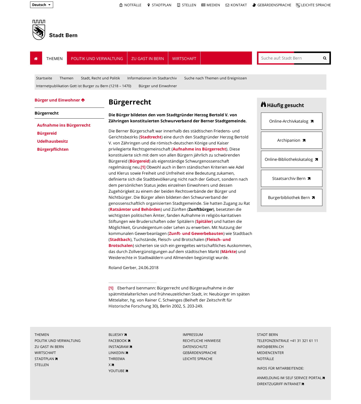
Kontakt (239, 5)
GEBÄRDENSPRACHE (200, 352)
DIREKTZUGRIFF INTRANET (279, 383)
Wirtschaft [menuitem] (184, 58)
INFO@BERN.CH (270, 346)
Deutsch (39, 4)
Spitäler (204, 221)
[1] (143, 167)
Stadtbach (120, 239)
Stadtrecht (150, 137)
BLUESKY (116, 334)
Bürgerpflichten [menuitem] (53, 149)
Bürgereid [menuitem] (47, 133)
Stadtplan (161, 5)
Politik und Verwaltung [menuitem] (97, 58)
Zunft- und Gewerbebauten (196, 233)
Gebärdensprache (274, 5)
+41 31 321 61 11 (304, 340)
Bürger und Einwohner (158, 85)
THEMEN (42, 334)
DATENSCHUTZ (195, 346)
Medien (213, 5)
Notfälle (132, 5)
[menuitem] (69, 100)
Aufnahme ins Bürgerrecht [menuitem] (64, 125)
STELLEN (42, 364)
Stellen (189, 5)
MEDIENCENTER (270, 352)
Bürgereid (139, 161)
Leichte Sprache (316, 5)
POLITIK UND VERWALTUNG (57, 340)
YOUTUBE (117, 370)
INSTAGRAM (119, 346)
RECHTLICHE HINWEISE (202, 340)
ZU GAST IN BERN (49, 346)
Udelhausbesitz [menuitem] (52, 141)
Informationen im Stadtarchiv (152, 78)
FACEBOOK (118, 340)
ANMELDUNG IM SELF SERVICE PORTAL (289, 377)
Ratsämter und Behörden (135, 209)
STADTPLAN (44, 358)
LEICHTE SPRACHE (198, 358)
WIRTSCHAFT (45, 352)
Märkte (228, 251)
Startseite (44, 78)
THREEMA (117, 358)
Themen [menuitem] (54, 58)
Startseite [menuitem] (36, 58)
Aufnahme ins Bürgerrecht (199, 149)
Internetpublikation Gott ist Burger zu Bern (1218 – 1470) (83, 85)
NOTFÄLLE (265, 358)
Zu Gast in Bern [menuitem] (147, 58)
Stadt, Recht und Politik (100, 78)
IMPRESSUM (193, 334)
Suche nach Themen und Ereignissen (215, 78)
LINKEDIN (117, 352)
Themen (66, 78)
